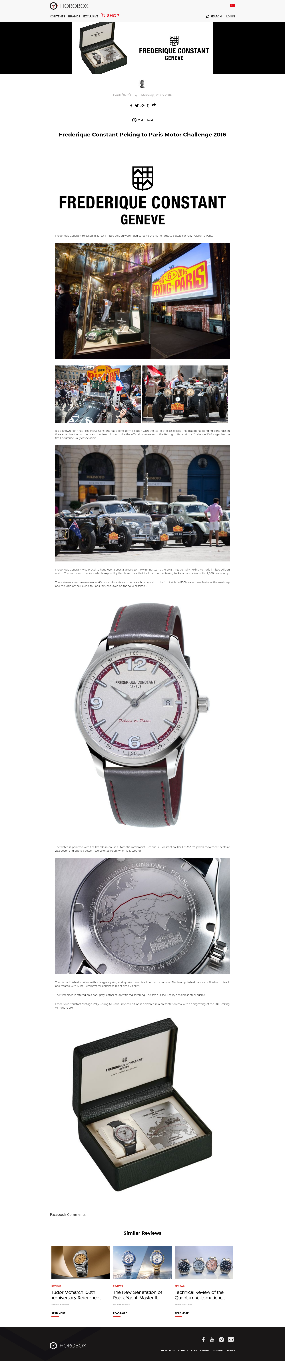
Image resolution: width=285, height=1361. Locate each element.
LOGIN (230, 16)
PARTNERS (217, 1350)
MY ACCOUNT (168, 1350)
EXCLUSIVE (90, 16)
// (142, 95)
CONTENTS (57, 16)
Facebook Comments (68, 1214)
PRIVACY (230, 1350)
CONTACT (183, 1350)
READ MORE (58, 1313)
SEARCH (214, 17)
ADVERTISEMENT (200, 1350)
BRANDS (74, 16)
